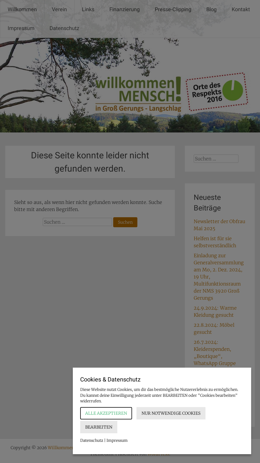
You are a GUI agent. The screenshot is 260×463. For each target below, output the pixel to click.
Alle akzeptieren (106, 413)
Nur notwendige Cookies (170, 413)
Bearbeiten (98, 427)
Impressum (117, 440)
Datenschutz (91, 440)
